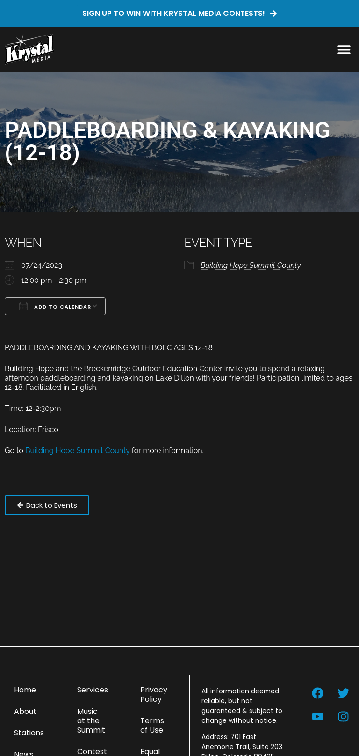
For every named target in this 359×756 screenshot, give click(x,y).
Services (92, 689)
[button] (343, 49)
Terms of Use (152, 725)
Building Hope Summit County (251, 265)
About (25, 711)
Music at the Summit (91, 720)
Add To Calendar (55, 306)
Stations (29, 732)
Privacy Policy (153, 694)
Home (25, 689)
